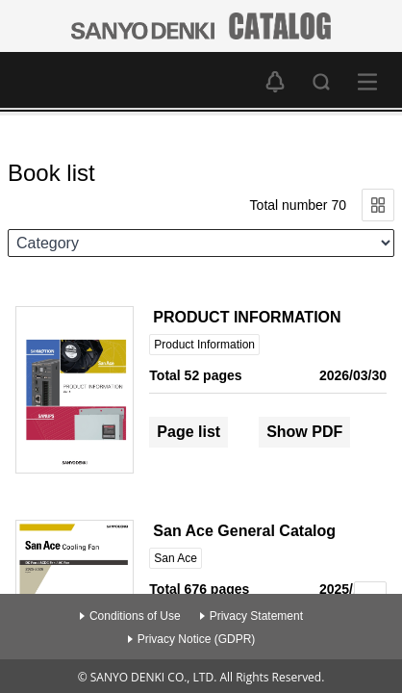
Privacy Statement (256, 616)
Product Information (204, 344)
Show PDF (304, 432)
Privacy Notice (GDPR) (197, 639)
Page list (188, 432)
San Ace (175, 558)
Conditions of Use (135, 616)
